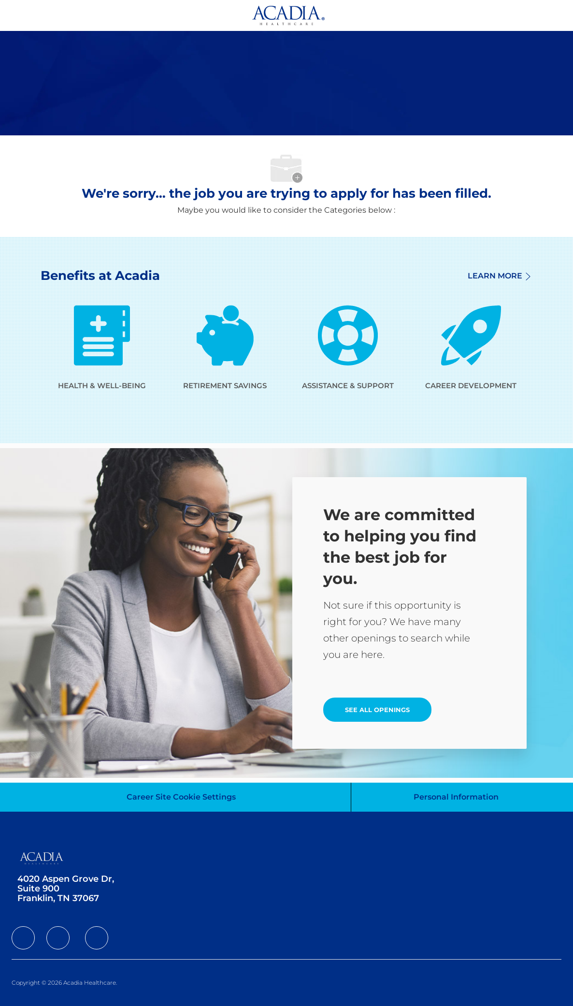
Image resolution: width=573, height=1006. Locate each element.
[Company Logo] (288, 14)
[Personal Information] (456, 797)
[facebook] (23, 937)
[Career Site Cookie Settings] (181, 797)
